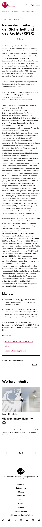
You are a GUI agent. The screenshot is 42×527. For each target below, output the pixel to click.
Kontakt (21, 504)
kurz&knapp (6, 11)
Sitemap (21, 492)
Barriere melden (21, 511)
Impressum (21, 484)
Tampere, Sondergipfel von (15, 351)
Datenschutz (21, 488)
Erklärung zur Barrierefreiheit (20, 515)
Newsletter (21, 496)
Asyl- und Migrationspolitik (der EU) (19, 341)
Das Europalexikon (27, 11)
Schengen (8, 346)
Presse (21, 507)
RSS (21, 500)
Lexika (16, 11)
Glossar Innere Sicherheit (18, 418)
